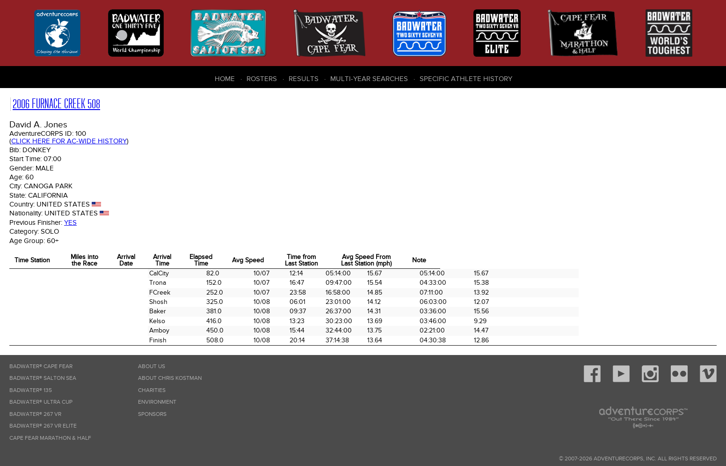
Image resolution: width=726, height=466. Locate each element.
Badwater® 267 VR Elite (43, 426)
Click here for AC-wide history (69, 141)
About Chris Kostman (170, 378)
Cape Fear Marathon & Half (50, 438)
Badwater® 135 (30, 390)
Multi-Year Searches (369, 78)
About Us (151, 366)
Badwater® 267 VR (35, 414)
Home (225, 78)
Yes (70, 222)
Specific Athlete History (466, 78)
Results (304, 78)
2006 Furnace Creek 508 (56, 103)
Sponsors (152, 414)
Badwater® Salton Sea (42, 378)
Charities (152, 390)
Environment (157, 402)
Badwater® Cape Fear (41, 366)
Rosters (262, 78)
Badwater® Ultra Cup (41, 402)
